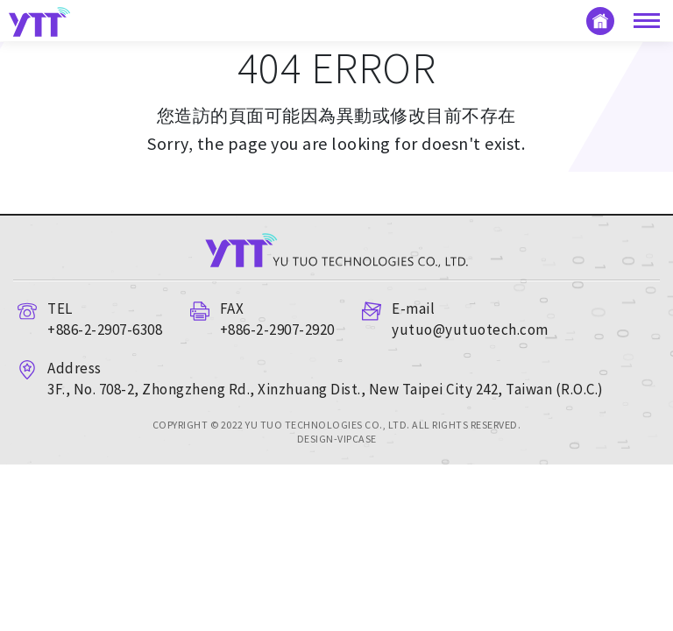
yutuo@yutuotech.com (470, 329)
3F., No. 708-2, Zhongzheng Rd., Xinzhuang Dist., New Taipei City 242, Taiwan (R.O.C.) (325, 389)
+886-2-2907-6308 (104, 329)
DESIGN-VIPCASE (337, 438)
